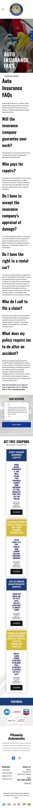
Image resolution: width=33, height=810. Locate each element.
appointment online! (19, 389)
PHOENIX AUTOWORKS (11, 76)
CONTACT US (7, 779)
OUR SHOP (6, 770)
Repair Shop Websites (22, 793)
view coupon (16, 512)
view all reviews (16, 424)
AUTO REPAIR (7, 773)
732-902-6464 (13, 743)
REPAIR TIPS (6, 776)
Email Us (27, 783)
